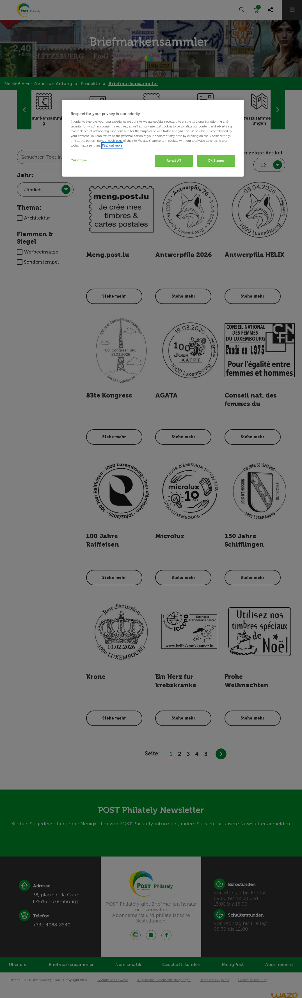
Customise (78, 160)
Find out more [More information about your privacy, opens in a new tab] (112, 145)
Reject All (174, 161)
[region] (153, 138)
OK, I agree (216, 161)
